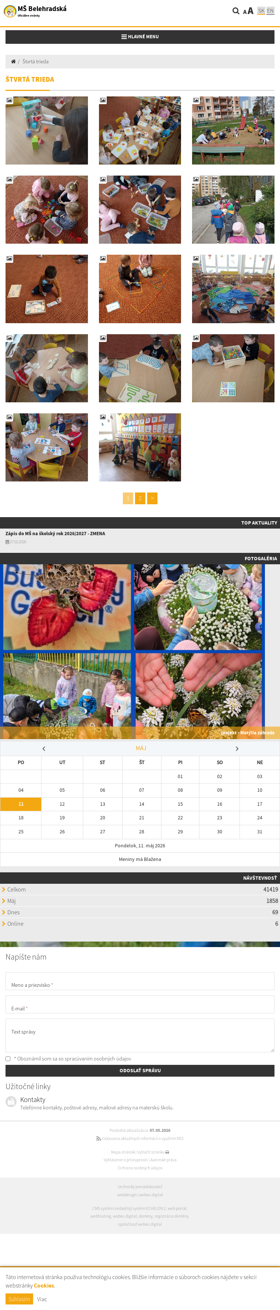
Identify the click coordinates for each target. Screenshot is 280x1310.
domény (146, 1216)
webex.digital (151, 1194)
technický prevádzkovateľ (140, 1186)
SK (261, 10)
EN (270, 10)
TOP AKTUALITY (259, 522)
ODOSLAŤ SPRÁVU (140, 1070)
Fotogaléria (261, 558)
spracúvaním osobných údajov (98, 1058)
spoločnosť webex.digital (140, 1224)
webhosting (101, 1216)
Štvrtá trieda (35, 61)
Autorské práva (163, 1159)
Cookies (44, 1285)
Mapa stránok (123, 1152)
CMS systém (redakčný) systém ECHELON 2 (129, 1208)
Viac (42, 1299)
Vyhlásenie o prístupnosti (126, 1159)
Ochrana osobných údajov (140, 1167)
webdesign (127, 1194)
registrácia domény (171, 1216)
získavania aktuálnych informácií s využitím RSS (140, 1138)
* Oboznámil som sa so (68, 1058)
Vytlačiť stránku (153, 1152)
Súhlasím (19, 1299)
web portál (177, 1208)
